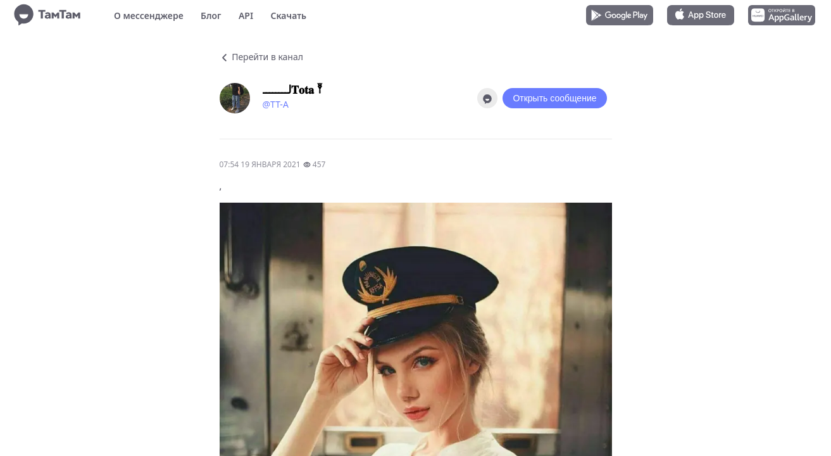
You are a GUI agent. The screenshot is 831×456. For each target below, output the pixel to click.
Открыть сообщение (554, 98)
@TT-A (276, 104)
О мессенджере (149, 16)
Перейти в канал (261, 57)
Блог (211, 16)
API (246, 16)
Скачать (288, 16)
